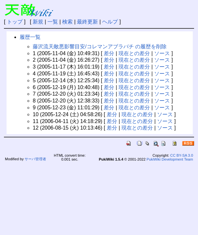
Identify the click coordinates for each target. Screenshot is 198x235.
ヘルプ (110, 21)
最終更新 (87, 21)
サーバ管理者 (35, 159)
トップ (15, 21)
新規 (38, 21)
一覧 (52, 21)
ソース (162, 53)
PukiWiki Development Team (170, 159)
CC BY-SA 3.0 (181, 155)
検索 (67, 21)
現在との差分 (134, 53)
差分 (109, 53)
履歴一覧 (30, 37)
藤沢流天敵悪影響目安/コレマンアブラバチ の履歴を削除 (100, 46)
